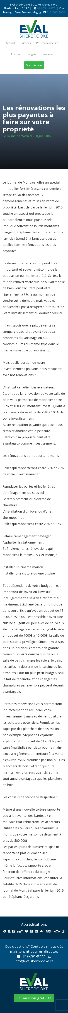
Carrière (47, 54)
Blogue (31, 54)
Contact (16, 54)
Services (25, 43)
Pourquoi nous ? (47, 43)
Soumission (34, 65)
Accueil (10, 43)
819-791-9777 (46, 8)
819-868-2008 (56, 12)
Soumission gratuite (34, 998)
